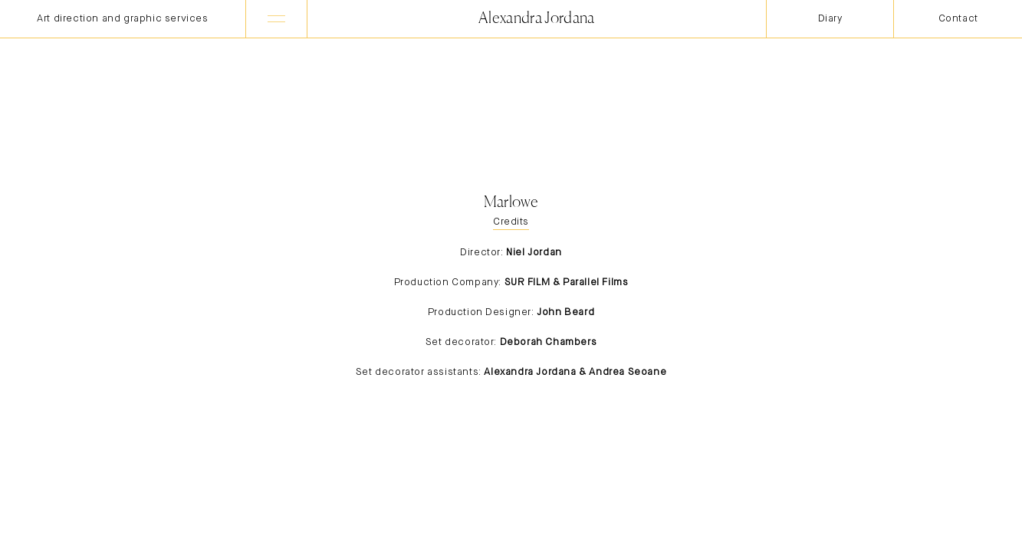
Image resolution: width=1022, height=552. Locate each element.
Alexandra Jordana (536, 19)
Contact (958, 19)
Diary (830, 19)
